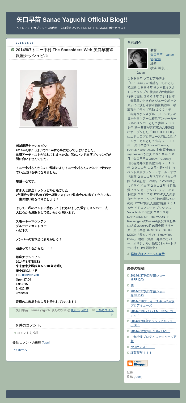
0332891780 (30, 275)
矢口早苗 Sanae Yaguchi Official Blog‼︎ (71, 19)
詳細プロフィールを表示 (148, 254)
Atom (46, 342)
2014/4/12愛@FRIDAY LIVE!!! (150, 331)
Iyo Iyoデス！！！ (143, 347)
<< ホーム (20, 350)
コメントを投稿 (27, 333)
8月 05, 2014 (80, 310)
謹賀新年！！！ (141, 352)
